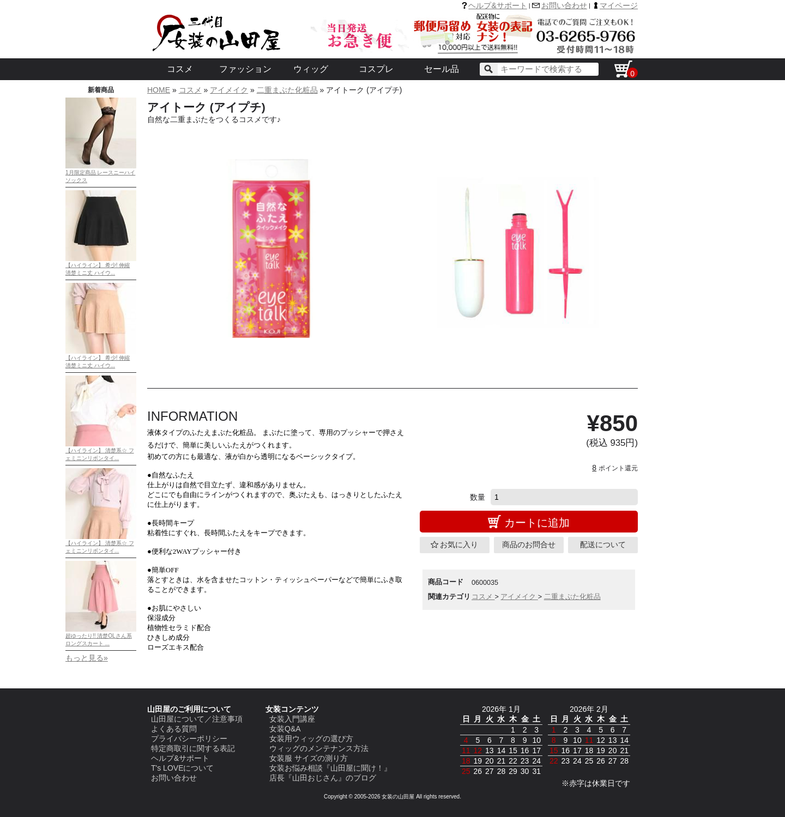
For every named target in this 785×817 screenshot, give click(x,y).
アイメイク (229, 90)
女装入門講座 (292, 719)
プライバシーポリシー (189, 738)
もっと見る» (86, 657)
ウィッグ (310, 69)
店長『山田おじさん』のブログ (322, 777)
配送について (603, 544)
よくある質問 (174, 728)
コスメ (180, 69)
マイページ (619, 5)
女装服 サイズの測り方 (308, 758)
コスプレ (376, 69)
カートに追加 (537, 523)
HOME (158, 90)
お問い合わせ (564, 5)
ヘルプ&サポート (497, 5)
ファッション (245, 69)
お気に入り (459, 544)
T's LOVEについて (182, 768)
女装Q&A (285, 728)
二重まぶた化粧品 (287, 90)
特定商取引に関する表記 (193, 748)
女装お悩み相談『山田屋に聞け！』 (330, 768)
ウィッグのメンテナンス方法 (319, 748)
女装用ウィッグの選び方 (311, 738)
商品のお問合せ (528, 544)
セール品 (441, 69)
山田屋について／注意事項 (197, 719)
